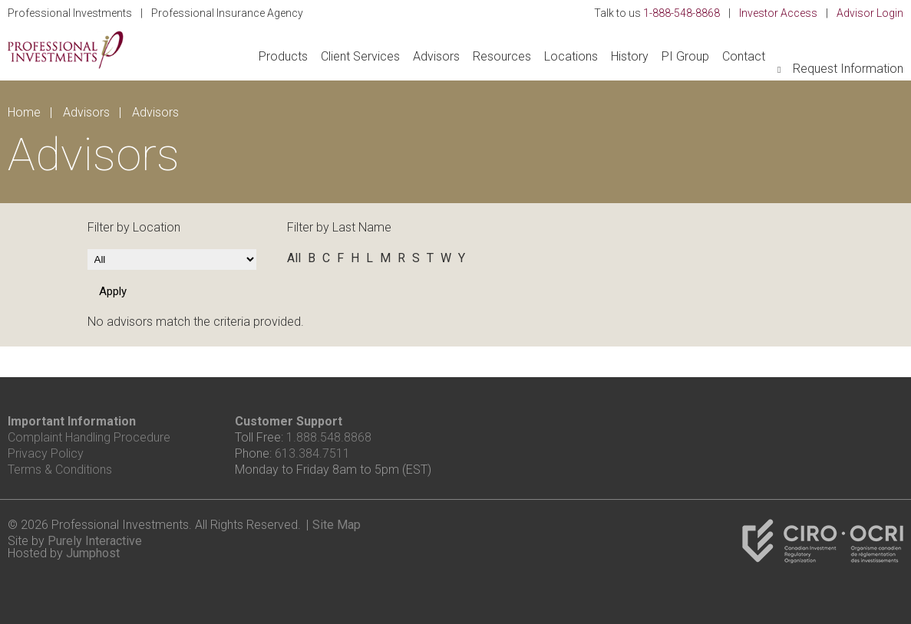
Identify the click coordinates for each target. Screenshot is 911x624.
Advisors (436, 56)
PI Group (685, 56)
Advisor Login (870, 13)
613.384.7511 (312, 453)
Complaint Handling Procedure (89, 437)
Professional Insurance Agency (227, 13)
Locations (571, 56)
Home (24, 112)
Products (283, 56)
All (294, 258)
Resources (502, 56)
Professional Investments (70, 13)
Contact (743, 56)
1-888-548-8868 (681, 13)
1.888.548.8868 (328, 437)
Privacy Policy (46, 453)
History (630, 56)
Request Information (848, 68)
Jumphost (93, 553)
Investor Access (778, 13)
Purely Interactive (95, 541)
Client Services (360, 56)
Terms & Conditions (60, 469)
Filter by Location (133, 227)
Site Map (336, 524)
